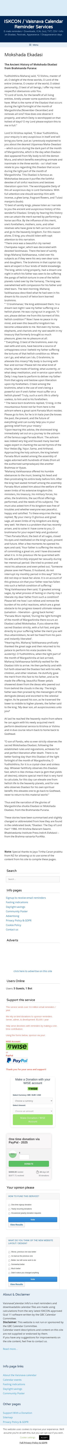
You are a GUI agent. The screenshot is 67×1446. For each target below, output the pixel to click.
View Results (16, 1224)
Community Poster (17, 911)
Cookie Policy (13, 925)
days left (44, 1172)
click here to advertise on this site (33, 971)
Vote (33, 1219)
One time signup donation (20, 1205)
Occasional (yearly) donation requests (24, 1213)
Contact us (12, 929)
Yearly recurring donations (20, 1209)
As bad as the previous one (20, 1256)
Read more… (10, 1349)
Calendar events (12, 1379)
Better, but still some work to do (22, 1260)
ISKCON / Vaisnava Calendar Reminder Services (33, 24)
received (16, 1175)
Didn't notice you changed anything (23, 1273)
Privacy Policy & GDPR (18, 920)
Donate (28, 1163)
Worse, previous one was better (22, 1252)
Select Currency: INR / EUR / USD (27, 1095)
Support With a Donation (17, 1413)
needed (16, 1172)
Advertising (12, 916)
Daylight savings (15, 907)
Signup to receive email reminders (26, 897)
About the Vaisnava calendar (20, 1375)
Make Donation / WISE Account (32, 1119)
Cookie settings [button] (27, 1437)
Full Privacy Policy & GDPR (33, 1442)
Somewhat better (16, 1264)
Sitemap (8, 1417)
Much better (14, 1268)
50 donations (44, 1176)
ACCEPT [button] (44, 1437)
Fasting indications (17, 902)
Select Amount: (19, 1105)
